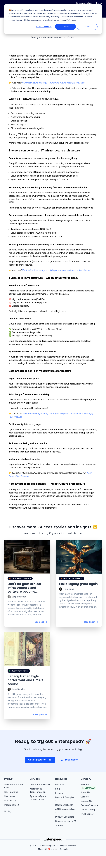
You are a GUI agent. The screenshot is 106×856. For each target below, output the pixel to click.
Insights (59, 793)
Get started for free (39, 759)
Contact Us (86, 801)
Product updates (64, 816)
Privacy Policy (88, 809)
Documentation (84, 3)
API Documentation (65, 810)
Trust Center (87, 814)
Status (59, 825)
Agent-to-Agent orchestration (38, 798)
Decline (87, 26)
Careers (85, 796)
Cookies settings (43, 26)
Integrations (11, 805)
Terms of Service (89, 805)
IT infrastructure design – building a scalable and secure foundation (55, 270)
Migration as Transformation (38, 790)
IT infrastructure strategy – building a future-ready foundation (53, 82)
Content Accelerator (40, 784)
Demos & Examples (64, 798)
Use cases (9, 796)
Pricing (7, 811)
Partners (88, 786)
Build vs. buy (10, 800)
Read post (40, 622)
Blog (57, 788)
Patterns (59, 784)
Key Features (11, 792)
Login (99, 3)
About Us (85, 792)
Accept (65, 26)
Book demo (69, 759)
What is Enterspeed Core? (14, 786)
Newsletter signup (65, 821)
